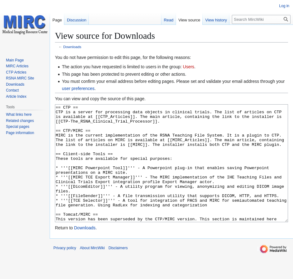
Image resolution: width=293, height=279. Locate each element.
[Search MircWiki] (261, 19)
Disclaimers (118, 271)
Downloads (72, 47)
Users (188, 66)
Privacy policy (64, 271)
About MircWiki (92, 271)
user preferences (78, 88)
